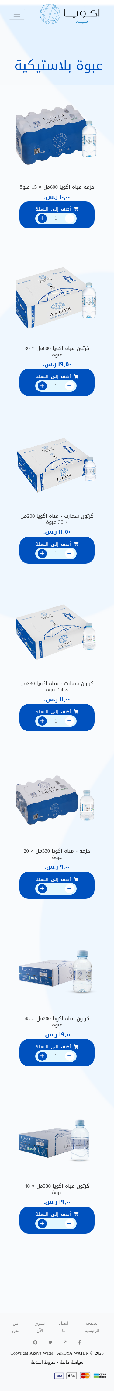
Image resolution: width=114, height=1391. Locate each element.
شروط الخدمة (43, 1362)
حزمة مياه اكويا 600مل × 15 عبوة (57, 187)
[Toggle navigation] (17, 14)
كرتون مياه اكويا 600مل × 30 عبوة (57, 351)
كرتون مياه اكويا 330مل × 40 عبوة (57, 1189)
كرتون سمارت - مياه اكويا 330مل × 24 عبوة (57, 686)
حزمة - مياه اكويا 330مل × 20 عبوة (57, 854)
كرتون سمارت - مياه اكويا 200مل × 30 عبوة (57, 519)
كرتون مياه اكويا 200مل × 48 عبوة (57, 1021)
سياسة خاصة (71, 1362)
